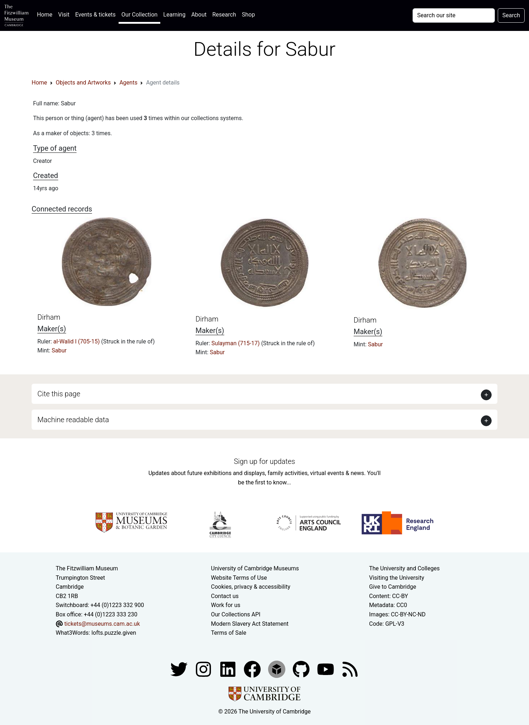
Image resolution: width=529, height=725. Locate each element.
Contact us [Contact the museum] (225, 596)
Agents (128, 82)
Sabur (59, 350)
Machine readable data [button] (73, 419)
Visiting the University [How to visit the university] (396, 577)
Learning (174, 14)
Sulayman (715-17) (236, 343)
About (199, 14)
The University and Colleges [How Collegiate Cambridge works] (404, 568)
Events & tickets (95, 14)
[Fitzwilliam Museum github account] (302, 668)
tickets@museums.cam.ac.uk (102, 623)
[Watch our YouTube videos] (326, 668)
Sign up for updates (264, 461)
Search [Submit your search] (511, 15)
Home (46, 14)
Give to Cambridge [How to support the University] (392, 586)
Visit (63, 14)
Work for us (225, 605)
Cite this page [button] (58, 393)
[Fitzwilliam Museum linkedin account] (253, 668)
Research (224, 14)
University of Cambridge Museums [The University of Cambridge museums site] (255, 568)
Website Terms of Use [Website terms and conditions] (239, 577)
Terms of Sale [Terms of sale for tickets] (228, 632)
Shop (248, 14)
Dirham (48, 317)
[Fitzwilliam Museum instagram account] (204, 668)
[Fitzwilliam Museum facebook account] (228, 668)
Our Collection (139, 14)
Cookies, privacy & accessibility (250, 586)
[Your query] (454, 15)
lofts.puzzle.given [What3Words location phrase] (113, 632)
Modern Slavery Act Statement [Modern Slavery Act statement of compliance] (250, 623)
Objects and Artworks (83, 82)
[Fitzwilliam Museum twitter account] (179, 668)
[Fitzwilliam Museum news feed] (350, 668)
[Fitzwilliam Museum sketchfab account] (277, 668)
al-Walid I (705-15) (77, 341)
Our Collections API (236, 614)
